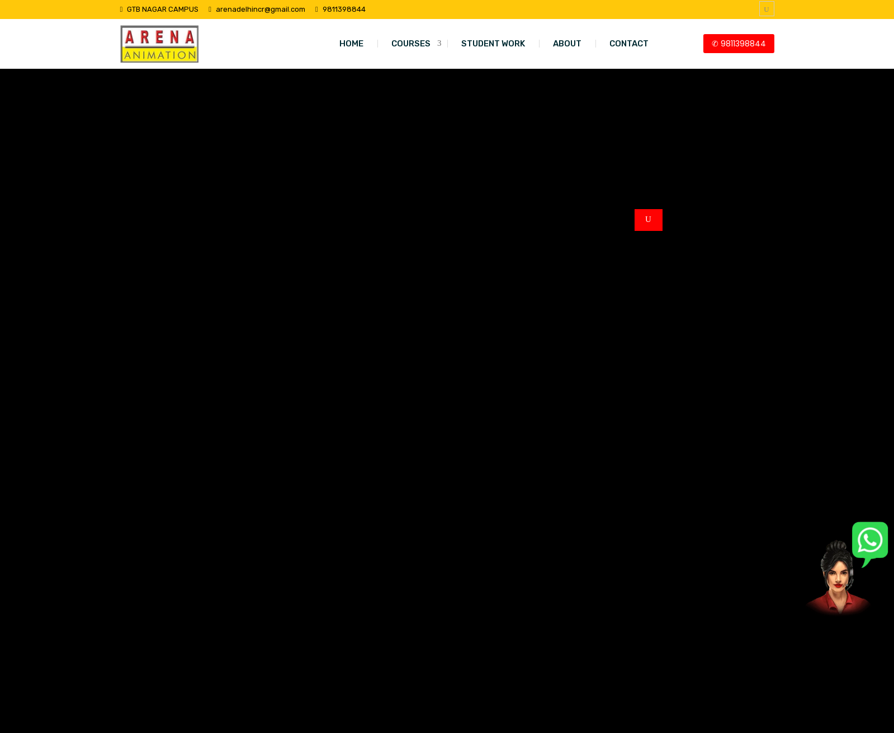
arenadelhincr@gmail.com (260, 9)
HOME (351, 44)
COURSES (411, 44)
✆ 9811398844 (739, 43)
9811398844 (344, 9)
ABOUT (567, 44)
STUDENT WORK (493, 44)
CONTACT (629, 44)
